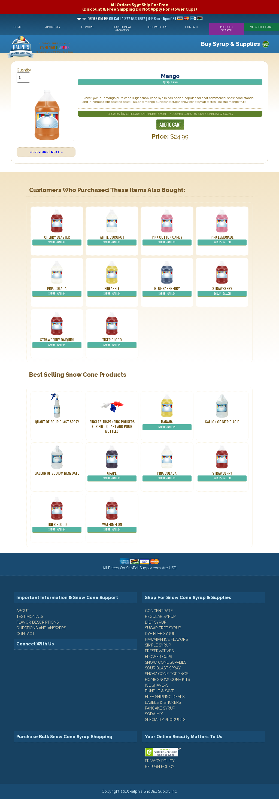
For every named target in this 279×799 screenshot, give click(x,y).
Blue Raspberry (167, 291)
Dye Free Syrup (160, 634)
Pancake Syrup (160, 708)
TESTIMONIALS (29, 616)
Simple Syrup (158, 645)
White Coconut (112, 240)
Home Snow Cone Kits (167, 679)
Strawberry (222, 291)
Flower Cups (158, 656)
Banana (167, 424)
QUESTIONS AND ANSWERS (41, 628)
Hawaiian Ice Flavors (166, 639)
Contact (192, 27)
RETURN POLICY (159, 766)
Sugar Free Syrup (163, 628)
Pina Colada (56, 291)
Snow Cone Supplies (165, 662)
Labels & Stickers (163, 702)
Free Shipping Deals (164, 697)
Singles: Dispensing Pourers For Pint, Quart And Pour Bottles (112, 426)
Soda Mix (154, 714)
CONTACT (25, 634)
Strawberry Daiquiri (56, 342)
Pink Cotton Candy (167, 240)
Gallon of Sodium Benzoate (57, 473)
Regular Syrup (160, 616)
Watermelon (112, 527)
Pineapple (112, 291)
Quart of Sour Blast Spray (57, 421)
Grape (112, 475)
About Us (52, 27)
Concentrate (159, 611)
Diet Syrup (155, 622)
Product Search (226, 28)
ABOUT (22, 611)
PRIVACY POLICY (160, 761)
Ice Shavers (156, 685)
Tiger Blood (112, 342)
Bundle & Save (159, 691)
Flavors (87, 27)
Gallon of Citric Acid (222, 421)
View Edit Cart (261, 27)
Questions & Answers (122, 28)
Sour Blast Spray (163, 668)
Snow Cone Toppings (166, 674)
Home (17, 27)
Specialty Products (165, 719)
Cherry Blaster (56, 240)
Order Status (157, 27)
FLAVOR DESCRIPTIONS (37, 622)
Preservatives (159, 651)
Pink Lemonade (222, 240)
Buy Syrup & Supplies (230, 44)
